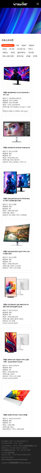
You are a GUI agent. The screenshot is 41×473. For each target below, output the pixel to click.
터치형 (35, 56)
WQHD (24, 45)
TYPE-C (30, 49)
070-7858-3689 (9, 452)
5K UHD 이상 (21, 49)
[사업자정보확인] (28, 446)
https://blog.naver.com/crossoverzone (14, 459)
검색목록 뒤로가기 (7, 45)
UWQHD (31, 45)
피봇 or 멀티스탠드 (8, 56)
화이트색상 (20, 56)
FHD (17, 45)
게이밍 (13, 52)
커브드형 (31, 52)
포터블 (28, 56)
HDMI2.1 (5, 52)
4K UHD (11, 49)
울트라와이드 (21, 52)
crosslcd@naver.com (8, 450)
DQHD (5, 49)
